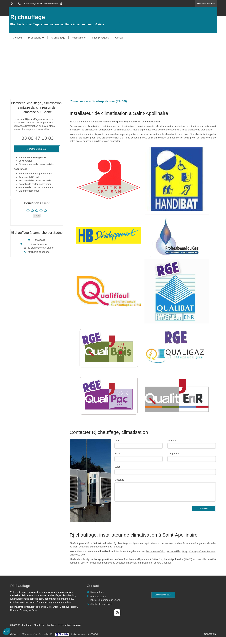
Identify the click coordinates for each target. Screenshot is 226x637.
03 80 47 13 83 (38, 138)
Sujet (117, 466)
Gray (184, 551)
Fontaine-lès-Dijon (155, 551)
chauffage (84, 546)
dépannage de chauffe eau (175, 543)
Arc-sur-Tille (173, 551)
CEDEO (94, 634)
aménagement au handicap (108, 546)
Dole (83, 554)
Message (119, 479)
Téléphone (173, 453)
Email (117, 453)
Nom (117, 440)
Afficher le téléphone (39, 251)
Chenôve (74, 554)
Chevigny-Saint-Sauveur (202, 551)
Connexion (210, 634)
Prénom (171, 440)
